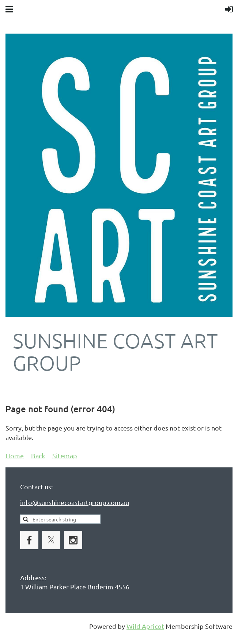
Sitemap (64, 455)
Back (38, 455)
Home (14, 455)
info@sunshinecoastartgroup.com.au (74, 502)
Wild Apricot (145, 626)
